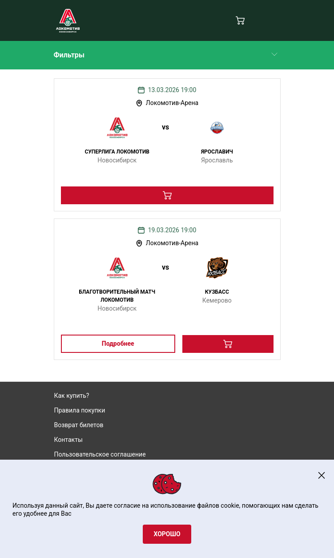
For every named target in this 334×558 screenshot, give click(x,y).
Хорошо (166, 534)
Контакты (68, 439)
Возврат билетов (79, 425)
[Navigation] (275, 20)
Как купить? (71, 395)
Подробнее (118, 343)
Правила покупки (79, 410)
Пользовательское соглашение (100, 454)
